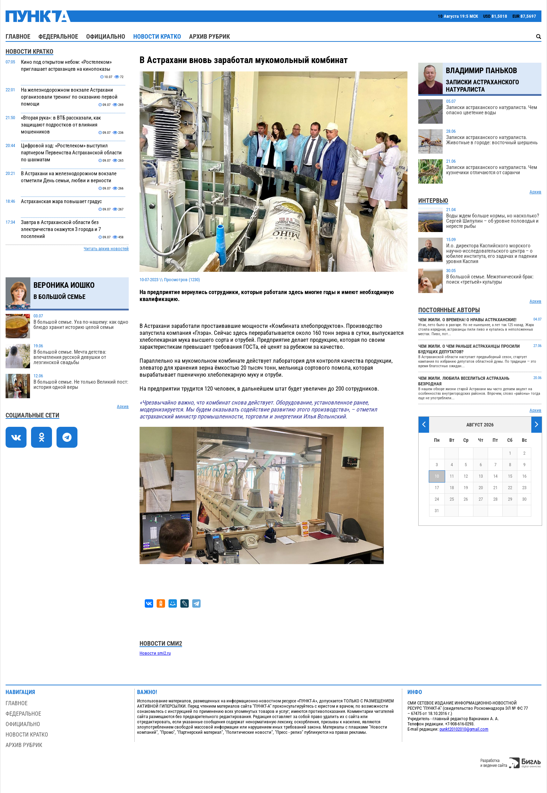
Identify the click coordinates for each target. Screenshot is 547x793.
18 (452, 487)
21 (495, 487)
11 (452, 476)
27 (481, 499)
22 (510, 487)
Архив (123, 406)
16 (524, 476)
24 (437, 499)
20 (481, 487)
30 (524, 499)
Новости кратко (157, 36)
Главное (18, 36)
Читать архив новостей (106, 248)
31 (437, 510)
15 (510, 476)
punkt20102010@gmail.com (464, 729)
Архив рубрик (209, 36)
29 (510, 499)
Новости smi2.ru (155, 653)
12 (466, 476)
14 (495, 476)
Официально (105, 36)
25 (452, 499)
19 (466, 487)
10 (437, 476)
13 (481, 476)
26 (466, 499)
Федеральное (58, 36)
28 (495, 499)
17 (437, 487)
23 (524, 487)
